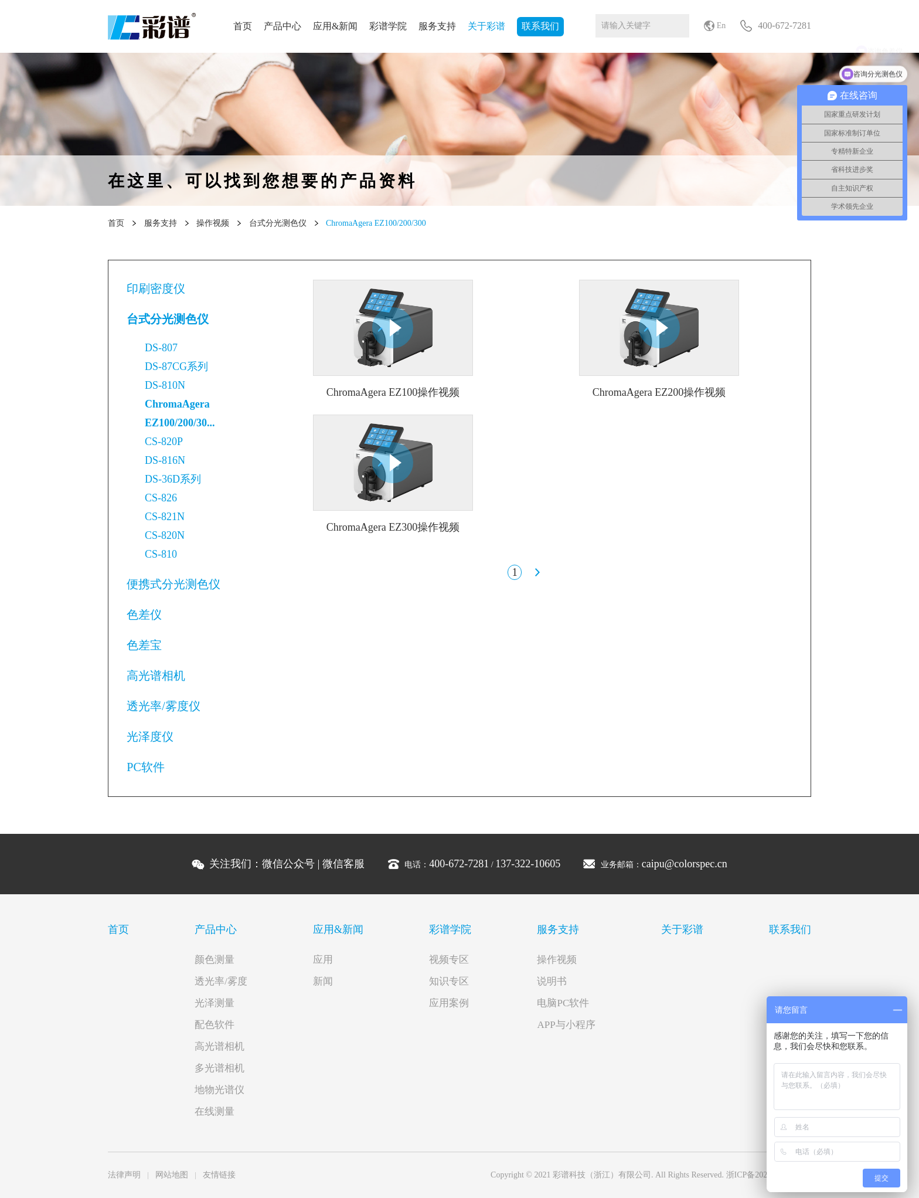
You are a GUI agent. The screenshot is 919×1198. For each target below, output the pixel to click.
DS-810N (165, 385)
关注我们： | (287, 864)
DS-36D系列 (173, 479)
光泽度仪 (150, 736)
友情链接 (219, 1174)
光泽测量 (214, 1003)
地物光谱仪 (219, 1089)
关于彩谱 (486, 26)
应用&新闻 (335, 26)
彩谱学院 (388, 26)
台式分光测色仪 (278, 223)
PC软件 (145, 767)
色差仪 (144, 614)
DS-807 (161, 348)
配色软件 (214, 1024)
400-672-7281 (459, 864)
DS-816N (165, 460)
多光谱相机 (219, 1068)
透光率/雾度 (221, 981)
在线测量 (214, 1111)
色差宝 (144, 645)
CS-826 (161, 498)
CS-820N (165, 535)
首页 (242, 26)
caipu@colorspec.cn (684, 864)
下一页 (537, 572)
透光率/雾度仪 (163, 706)
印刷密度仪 (156, 288)
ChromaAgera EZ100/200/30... (180, 413)
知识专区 (449, 981)
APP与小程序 (566, 1024)
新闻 (323, 981)
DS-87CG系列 (176, 366)
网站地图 (171, 1174)
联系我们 (540, 26)
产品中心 (282, 26)
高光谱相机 (156, 675)
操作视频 (212, 223)
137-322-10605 (527, 864)
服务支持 (437, 26)
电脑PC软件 (563, 1003)
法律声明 (124, 1174)
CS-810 (161, 554)
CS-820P (164, 441)
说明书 (552, 981)
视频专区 (449, 959)
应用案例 (449, 1003)
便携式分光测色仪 (173, 584)
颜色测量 (214, 959)
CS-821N (165, 516)
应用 (323, 959)
